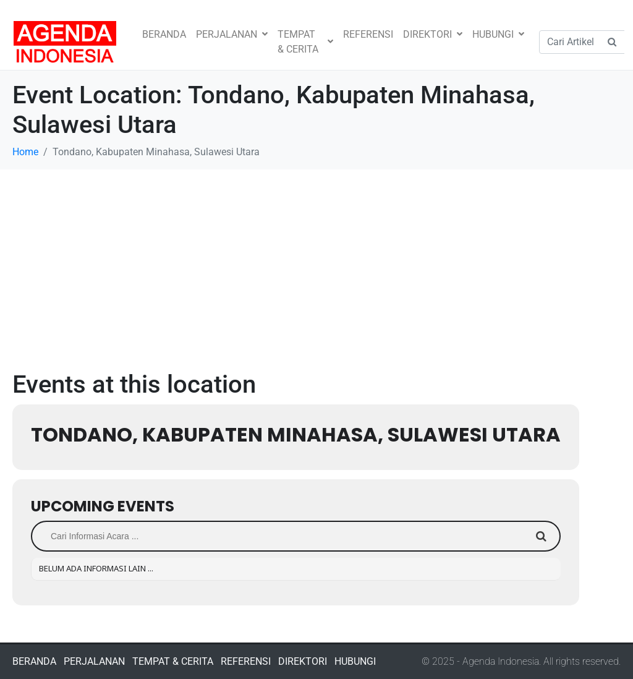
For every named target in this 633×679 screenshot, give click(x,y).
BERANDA (164, 34)
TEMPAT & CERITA (305, 41)
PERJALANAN (232, 34)
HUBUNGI (498, 34)
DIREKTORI (432, 34)
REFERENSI (368, 34)
